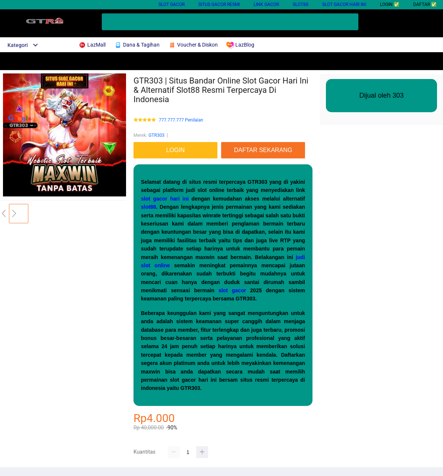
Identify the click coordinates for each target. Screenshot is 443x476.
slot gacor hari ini (165, 199)
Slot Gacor (171, 4)
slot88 (148, 207)
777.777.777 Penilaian (181, 120)
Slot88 (300, 4)
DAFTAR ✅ (425, 4)
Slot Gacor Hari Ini (344, 4)
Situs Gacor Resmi (219, 4)
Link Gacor (266, 4)
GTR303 (156, 135)
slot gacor (232, 290)
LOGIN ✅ (389, 4)
